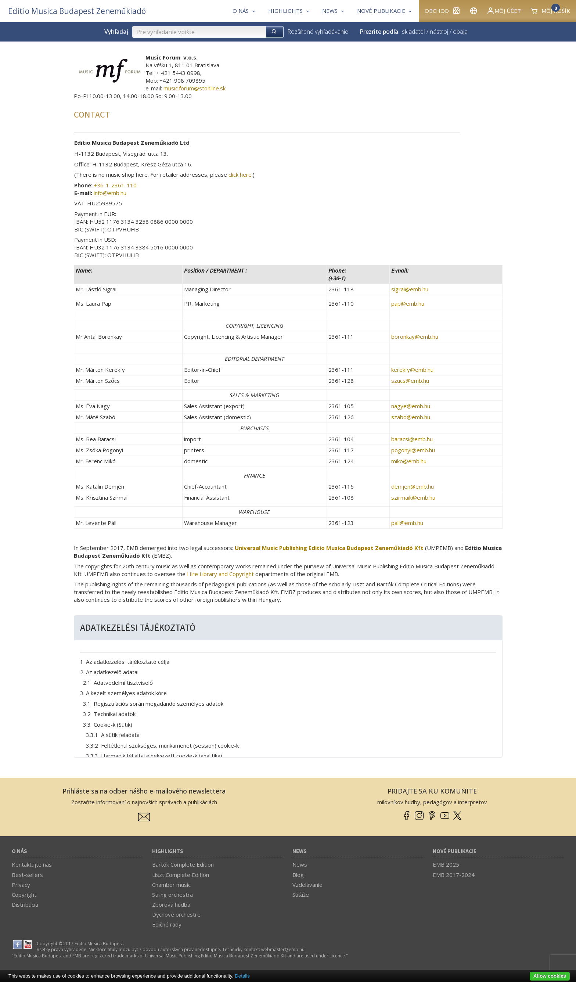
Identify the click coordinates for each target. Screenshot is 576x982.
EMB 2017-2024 (454, 874)
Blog (298, 874)
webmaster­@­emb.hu (283, 949)
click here (240, 174)
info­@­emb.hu (110, 193)
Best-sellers (27, 874)
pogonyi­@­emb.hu (413, 450)
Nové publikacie (454, 851)
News (299, 851)
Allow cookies (549, 976)
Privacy (21, 884)
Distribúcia (25, 904)
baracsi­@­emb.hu (412, 439)
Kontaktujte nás (32, 864)
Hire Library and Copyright (220, 574)
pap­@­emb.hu (407, 303)
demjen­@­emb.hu (412, 486)
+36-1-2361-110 (115, 185)
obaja (460, 32)
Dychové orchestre (176, 914)
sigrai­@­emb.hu (409, 289)
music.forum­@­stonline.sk (194, 88)
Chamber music (171, 884)
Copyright (24, 894)
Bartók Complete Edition (183, 864)
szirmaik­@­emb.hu (413, 497)
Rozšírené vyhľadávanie (317, 31)
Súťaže (300, 894)
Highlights (167, 851)
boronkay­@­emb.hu (414, 336)
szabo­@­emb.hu (410, 417)
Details (242, 976)
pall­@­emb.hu (407, 522)
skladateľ (413, 32)
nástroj (439, 32)
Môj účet (503, 11)
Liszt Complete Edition (180, 874)
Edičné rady (166, 924)
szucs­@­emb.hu (410, 380)
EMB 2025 (446, 864)
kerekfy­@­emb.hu (412, 369)
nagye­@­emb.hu (410, 406)
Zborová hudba (171, 904)
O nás (19, 851)
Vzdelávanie (307, 884)
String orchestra (172, 894)
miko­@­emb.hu (408, 461)
